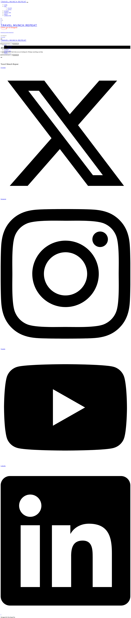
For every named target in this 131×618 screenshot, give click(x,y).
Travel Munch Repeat (13, 2)
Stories (6, 11)
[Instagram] (2, 20)
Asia (5, 6)
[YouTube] (1, 21)
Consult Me (7, 15)
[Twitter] (1, 18)
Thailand (9, 8)
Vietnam (9, 9)
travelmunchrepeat (20, 617)
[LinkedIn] (1, 23)
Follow (3, 37)
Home (5, 5)
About (6, 14)
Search (16, 43)
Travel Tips (7, 12)
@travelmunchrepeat (7, 32)
